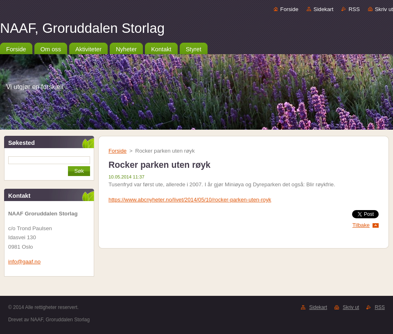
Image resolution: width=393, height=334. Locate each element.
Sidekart (324, 9)
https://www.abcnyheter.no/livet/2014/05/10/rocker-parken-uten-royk (189, 200)
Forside (289, 9)
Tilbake (361, 225)
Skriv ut (384, 9)
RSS (353, 9)
